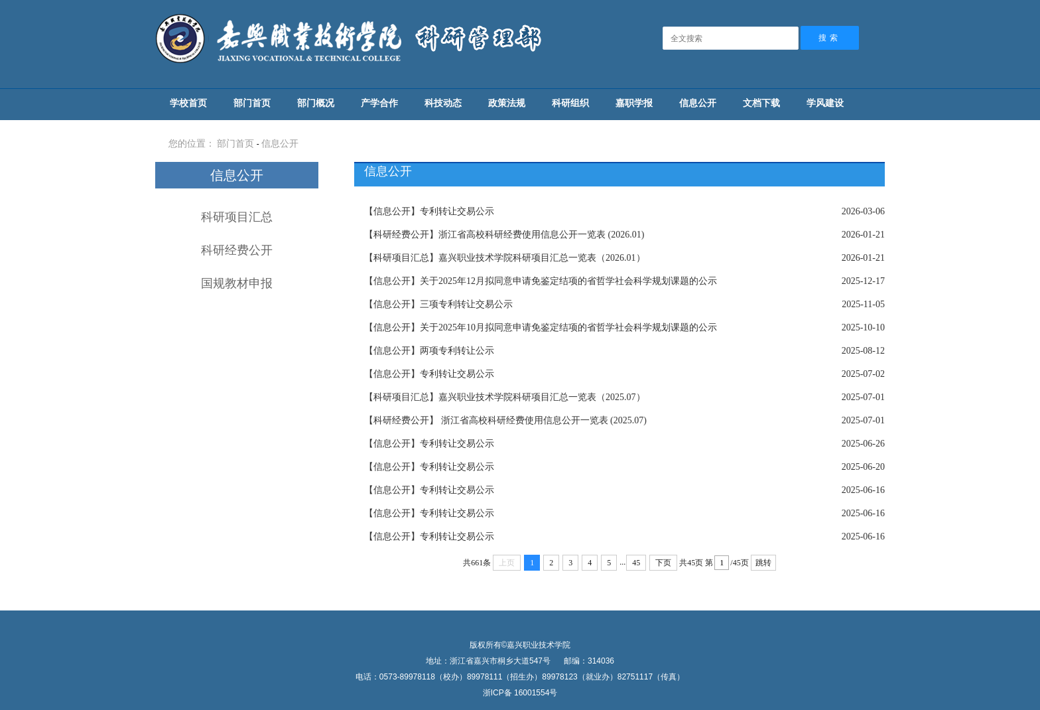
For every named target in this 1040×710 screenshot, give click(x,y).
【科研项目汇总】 (401, 258)
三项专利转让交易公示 (438, 304)
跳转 (763, 562)
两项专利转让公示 (429, 351)
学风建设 (825, 103)
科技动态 (443, 103)
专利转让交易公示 (429, 211)
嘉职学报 (634, 103)
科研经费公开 (237, 250)
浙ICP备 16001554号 (520, 692)
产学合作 (379, 103)
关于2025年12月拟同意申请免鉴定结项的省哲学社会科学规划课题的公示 (540, 281)
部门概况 (315, 103)
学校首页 (188, 103)
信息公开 (697, 103)
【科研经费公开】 (401, 235)
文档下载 (761, 103)
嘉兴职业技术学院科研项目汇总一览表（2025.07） (504, 397)
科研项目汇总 (237, 217)
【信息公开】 (392, 211)
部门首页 (252, 103)
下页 (663, 562)
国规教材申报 (237, 283)
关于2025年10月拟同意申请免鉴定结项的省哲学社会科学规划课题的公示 (540, 327)
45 (636, 562)
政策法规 (506, 103)
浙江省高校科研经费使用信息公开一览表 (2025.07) (505, 420)
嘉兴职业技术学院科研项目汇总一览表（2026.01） (504, 258)
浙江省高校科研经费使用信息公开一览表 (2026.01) (504, 235)
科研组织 (570, 103)
